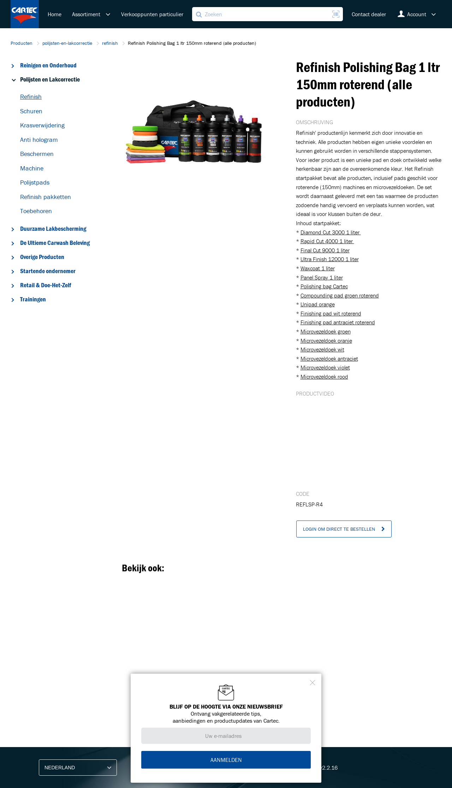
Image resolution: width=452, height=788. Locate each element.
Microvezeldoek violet (325, 367)
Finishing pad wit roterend (331, 313)
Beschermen (37, 154)
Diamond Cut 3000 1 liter (331, 232)
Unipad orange (318, 304)
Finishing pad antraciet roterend (338, 322)
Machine (31, 168)
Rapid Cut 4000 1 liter (327, 241)
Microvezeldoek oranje (326, 340)
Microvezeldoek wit (322, 349)
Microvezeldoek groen (326, 331)
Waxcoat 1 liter (318, 268)
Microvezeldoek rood (324, 376)
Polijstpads (34, 182)
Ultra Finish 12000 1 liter (330, 259)
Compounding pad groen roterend (340, 295)
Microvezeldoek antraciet (329, 358)
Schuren (31, 111)
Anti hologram (39, 140)
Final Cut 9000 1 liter (325, 250)
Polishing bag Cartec (324, 286)
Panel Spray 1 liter (322, 277)
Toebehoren (36, 211)
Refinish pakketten (45, 197)
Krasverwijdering (42, 125)
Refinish (31, 96)
